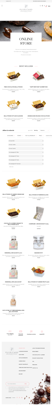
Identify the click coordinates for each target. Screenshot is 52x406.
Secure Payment (22, 370)
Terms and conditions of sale (25, 367)
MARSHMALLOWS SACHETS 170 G (13, 252)
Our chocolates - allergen (38, 354)
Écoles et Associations (37, 358)
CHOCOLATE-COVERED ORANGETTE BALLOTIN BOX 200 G (13, 224)
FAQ (33, 361)
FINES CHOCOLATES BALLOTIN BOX (13, 87)
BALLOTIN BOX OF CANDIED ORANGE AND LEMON (13, 195)
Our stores (21, 354)
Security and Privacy (23, 364)
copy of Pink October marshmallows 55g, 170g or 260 (13, 311)
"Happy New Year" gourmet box (39, 87)
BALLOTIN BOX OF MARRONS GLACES (38, 194)
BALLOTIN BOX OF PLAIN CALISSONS (13, 116)
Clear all (11, 166)
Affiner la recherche (8, 130)
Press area (34, 364)
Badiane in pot (38, 252)
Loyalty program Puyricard (38, 348)
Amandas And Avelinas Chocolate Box (39, 116)
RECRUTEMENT (35, 351)
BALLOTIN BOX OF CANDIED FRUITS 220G (38, 282)
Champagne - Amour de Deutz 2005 (38, 223)
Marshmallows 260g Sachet (13, 282)
